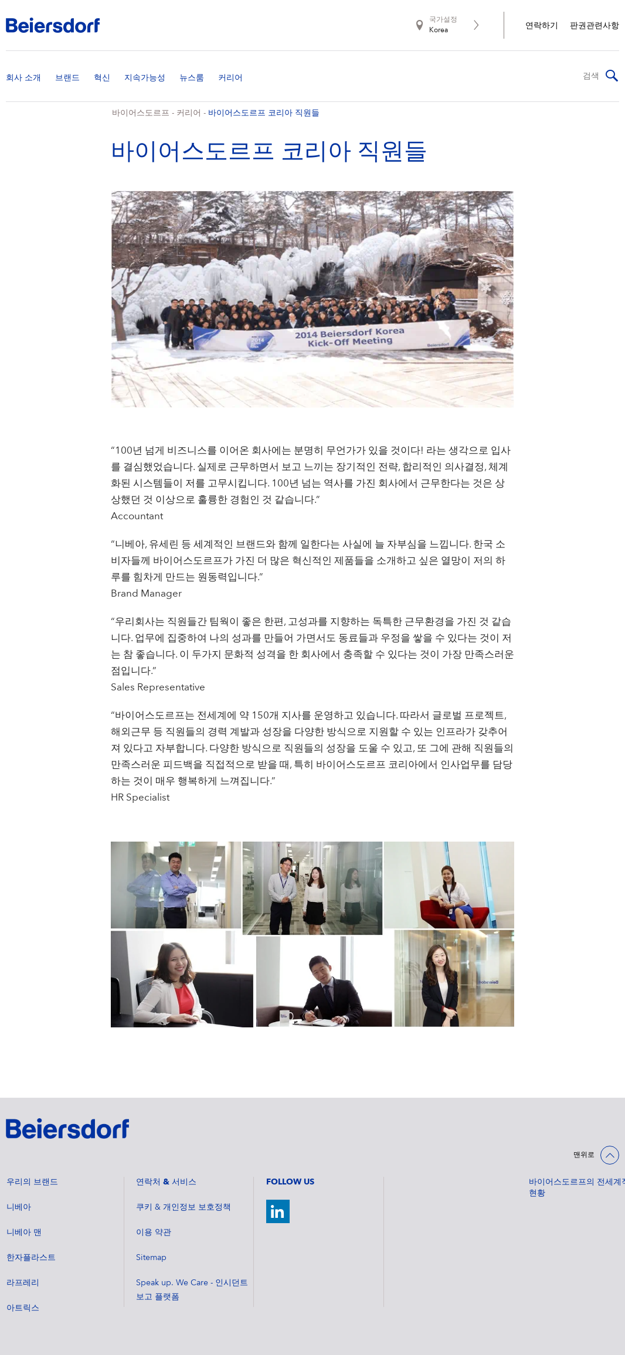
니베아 (18, 1207)
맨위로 (584, 1155)
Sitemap (151, 1258)
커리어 (188, 113)
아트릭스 (22, 1308)
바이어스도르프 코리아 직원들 (264, 113)
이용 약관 (153, 1232)
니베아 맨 (24, 1232)
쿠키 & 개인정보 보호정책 (183, 1207)
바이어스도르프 (140, 113)
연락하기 (541, 26)
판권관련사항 (594, 26)
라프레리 (22, 1283)
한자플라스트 (31, 1258)
